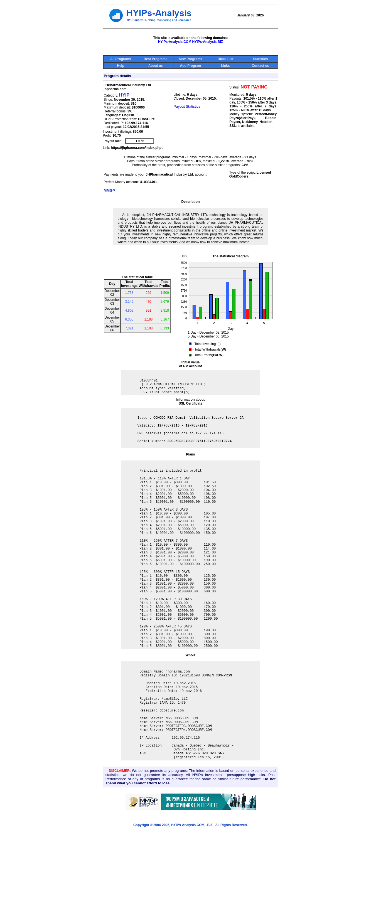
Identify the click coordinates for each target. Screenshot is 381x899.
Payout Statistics (186, 106)
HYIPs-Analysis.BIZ (207, 42)
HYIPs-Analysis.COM (174, 42)
